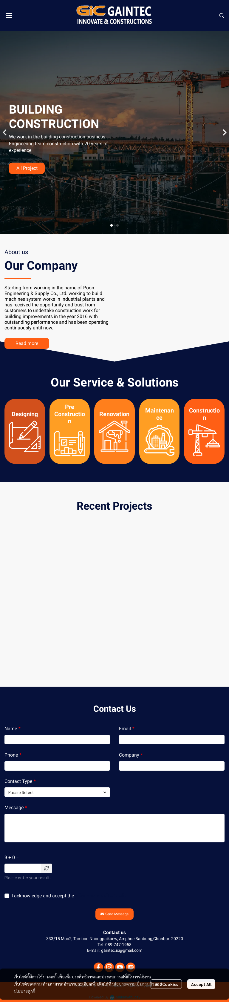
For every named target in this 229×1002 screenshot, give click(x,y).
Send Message (114, 914)
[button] (222, 15)
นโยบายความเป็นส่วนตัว (100, 896)
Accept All (201, 984)
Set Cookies (166, 984)
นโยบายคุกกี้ (24, 991)
